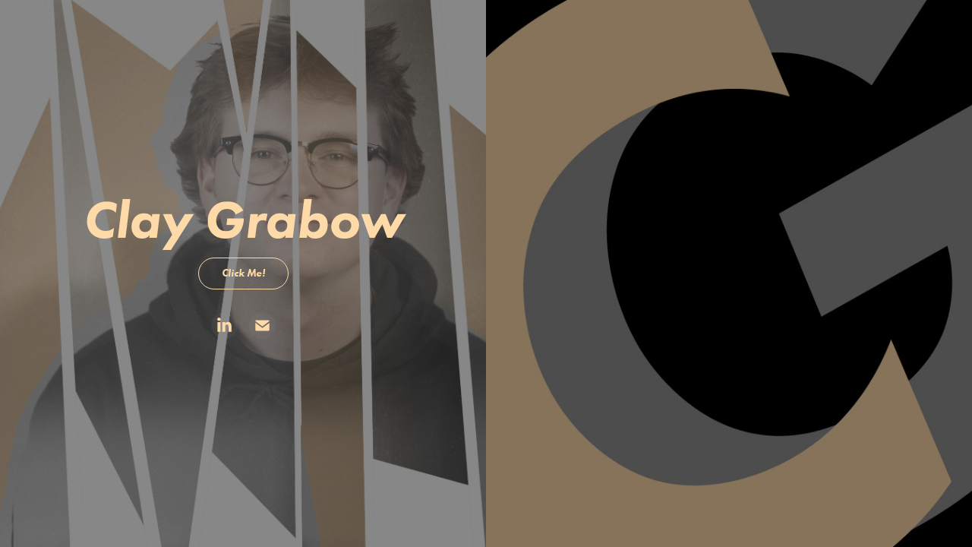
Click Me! (243, 273)
